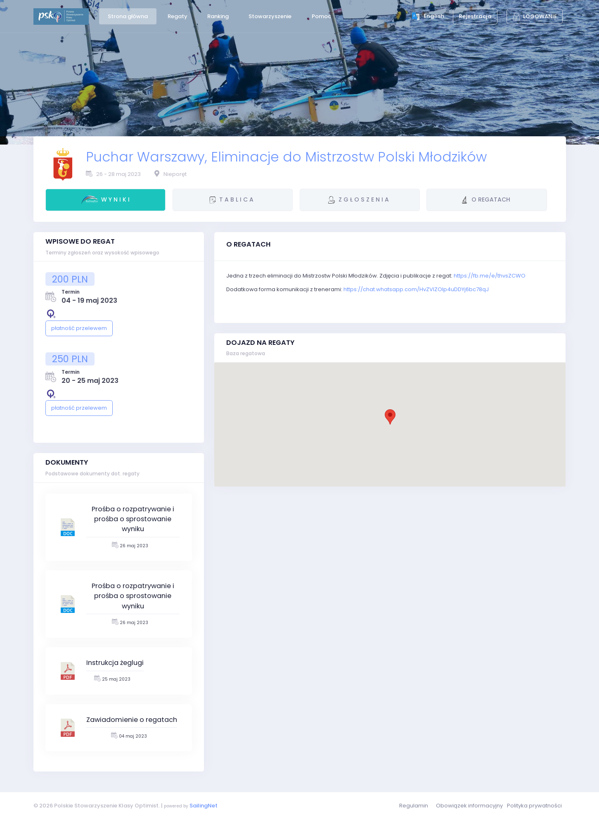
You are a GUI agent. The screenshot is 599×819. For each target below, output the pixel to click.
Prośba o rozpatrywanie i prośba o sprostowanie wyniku (133, 519)
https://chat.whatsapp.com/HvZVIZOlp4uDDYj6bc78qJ (416, 289)
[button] (390, 417)
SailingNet (203, 806)
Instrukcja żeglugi (115, 662)
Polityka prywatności (534, 806)
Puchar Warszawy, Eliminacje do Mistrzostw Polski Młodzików (286, 156)
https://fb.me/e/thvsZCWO (490, 276)
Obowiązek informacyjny (469, 806)
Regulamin (413, 806)
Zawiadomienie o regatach (131, 719)
